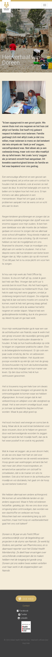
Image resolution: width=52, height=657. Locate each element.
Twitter (22, 614)
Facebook (22, 611)
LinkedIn (22, 618)
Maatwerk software (38, 640)
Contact (26, 606)
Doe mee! (26, 598)
